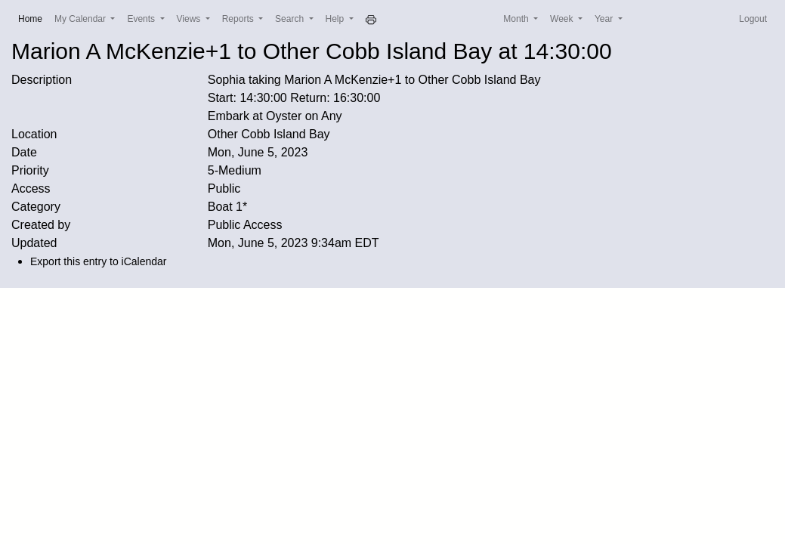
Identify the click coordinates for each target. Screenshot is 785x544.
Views (190, 19)
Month (517, 19)
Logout (753, 19)
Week (563, 19)
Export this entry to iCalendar (98, 261)
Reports (239, 19)
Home (33, 17)
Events (142, 19)
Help (336, 19)
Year (605, 19)
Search (290, 19)
